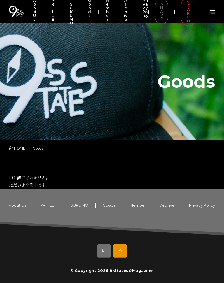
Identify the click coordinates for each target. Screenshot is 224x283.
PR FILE (47, 205)
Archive (167, 205)
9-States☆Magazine (131, 270)
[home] (104, 251)
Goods (109, 205)
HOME (19, 148)
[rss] (120, 251)
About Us (17, 205)
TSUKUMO (78, 205)
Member (138, 205)
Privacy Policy (202, 205)
